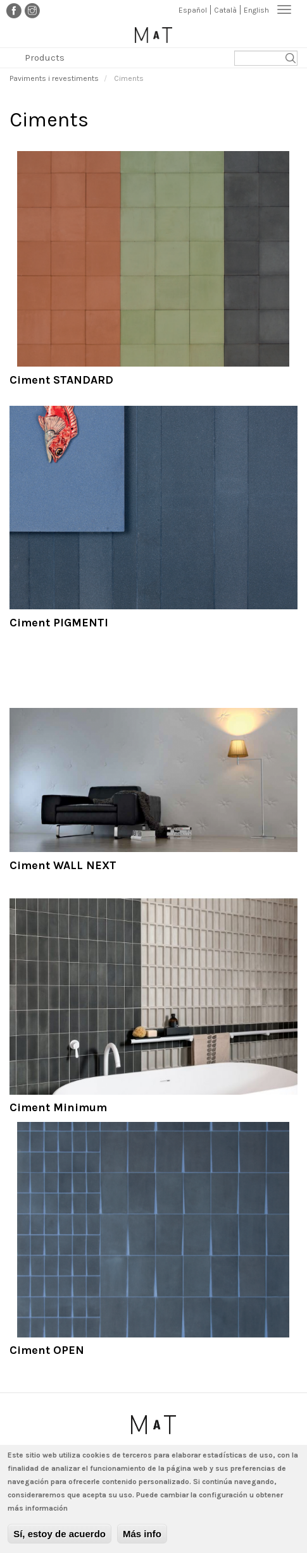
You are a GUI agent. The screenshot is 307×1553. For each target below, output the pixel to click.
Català (225, 10)
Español (193, 10)
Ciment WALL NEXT (62, 865)
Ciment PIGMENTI (58, 623)
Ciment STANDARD (61, 380)
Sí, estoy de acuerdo (59, 1538)
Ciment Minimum (58, 1107)
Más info (142, 1538)
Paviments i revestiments (54, 78)
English (256, 10)
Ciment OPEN (46, 1350)
